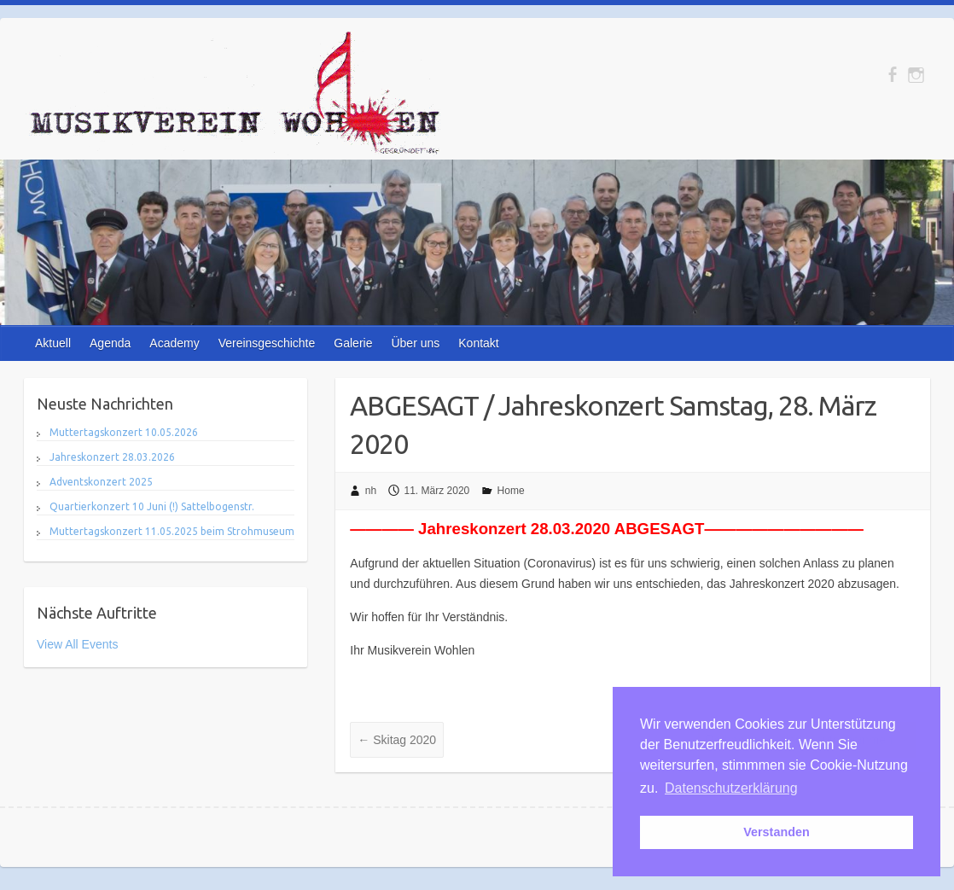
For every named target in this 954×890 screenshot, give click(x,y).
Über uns (415, 343)
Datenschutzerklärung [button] (731, 788)
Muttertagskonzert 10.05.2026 (123, 432)
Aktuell (53, 343)
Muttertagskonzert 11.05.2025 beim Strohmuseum (171, 531)
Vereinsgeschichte (267, 343)
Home (511, 491)
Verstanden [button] (776, 832)
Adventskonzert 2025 (101, 481)
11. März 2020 (437, 491)
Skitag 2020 (397, 740)
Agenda (110, 343)
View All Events (77, 644)
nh (370, 491)
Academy (174, 343)
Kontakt (478, 343)
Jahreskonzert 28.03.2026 (112, 456)
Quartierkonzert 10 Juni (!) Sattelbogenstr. (151, 506)
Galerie (353, 343)
